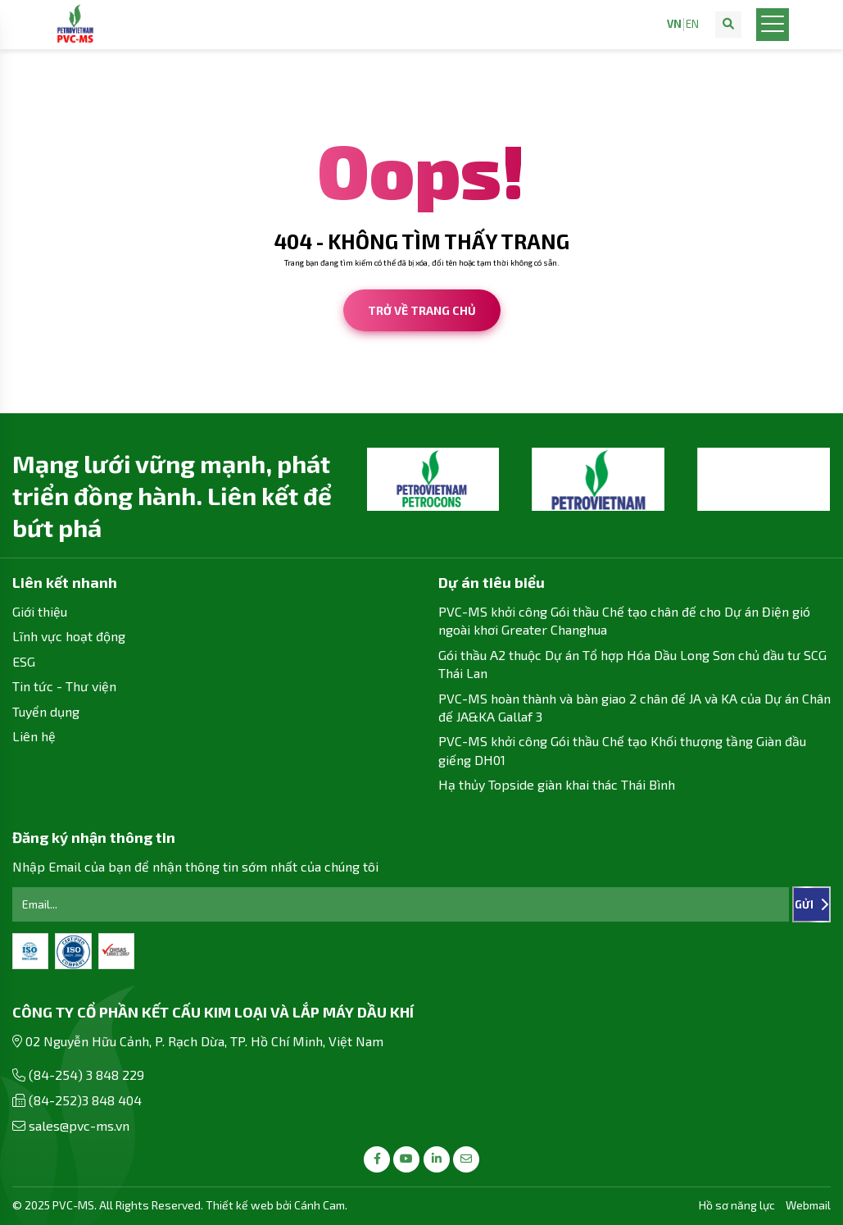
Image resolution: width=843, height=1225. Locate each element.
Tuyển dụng (45, 711)
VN (674, 24)
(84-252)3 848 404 (85, 1100)
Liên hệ (34, 736)
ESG (23, 661)
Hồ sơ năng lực (737, 1205)
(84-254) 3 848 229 (86, 1074)
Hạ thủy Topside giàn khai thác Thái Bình (556, 784)
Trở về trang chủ (422, 310)
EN (692, 24)
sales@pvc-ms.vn (79, 1125)
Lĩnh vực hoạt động (68, 636)
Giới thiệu (39, 611)
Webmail (808, 1205)
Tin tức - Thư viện (64, 686)
